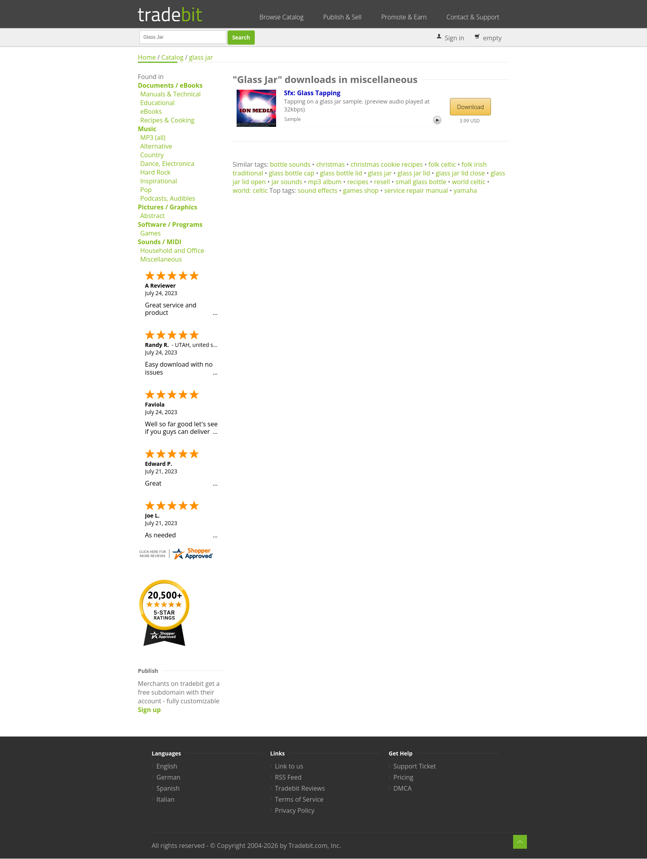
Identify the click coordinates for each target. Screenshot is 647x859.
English (166, 766)
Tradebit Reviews (300, 788)
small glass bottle (421, 181)
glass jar (201, 57)
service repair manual (416, 190)
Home (147, 57)
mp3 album (324, 181)
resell (382, 181)
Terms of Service (299, 799)
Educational (157, 102)
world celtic (468, 181)
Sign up (149, 709)
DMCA (402, 788)
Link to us (289, 766)
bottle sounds (290, 164)
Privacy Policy (294, 810)
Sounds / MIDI (159, 241)
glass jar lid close (460, 173)
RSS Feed (288, 777)
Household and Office (172, 250)
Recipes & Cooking (167, 120)
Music (147, 128)
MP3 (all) (153, 137)
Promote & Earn (404, 17)
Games (150, 233)
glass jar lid (413, 173)
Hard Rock (155, 172)
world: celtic (250, 190)
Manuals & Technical (170, 94)
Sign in (454, 38)
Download (470, 107)
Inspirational (158, 181)
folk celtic (442, 164)
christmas (330, 164)
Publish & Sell (342, 17)
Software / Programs (170, 224)
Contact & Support (473, 17)
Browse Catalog (281, 17)
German (168, 777)
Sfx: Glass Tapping (312, 93)
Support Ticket (414, 766)
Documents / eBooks (170, 85)
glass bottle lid (341, 173)
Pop (146, 189)
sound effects (318, 190)
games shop (361, 190)
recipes (358, 181)
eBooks (151, 111)
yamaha (465, 190)
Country (152, 155)
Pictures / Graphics (167, 207)
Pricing (403, 777)
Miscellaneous (161, 259)
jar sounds (286, 181)
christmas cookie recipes (386, 164)
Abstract (152, 215)
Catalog (172, 57)
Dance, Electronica (167, 163)
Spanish (168, 788)
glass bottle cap (291, 173)
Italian (165, 799)
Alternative (156, 146)
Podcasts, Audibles (167, 198)
